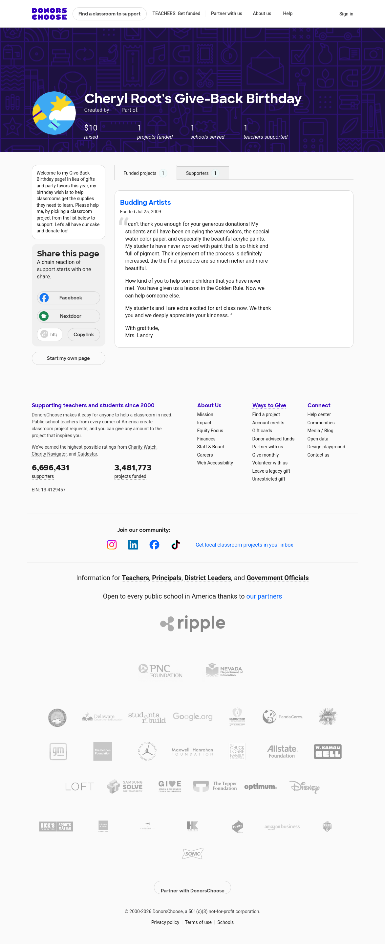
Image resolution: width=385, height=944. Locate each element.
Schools (225, 917)
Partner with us (226, 13)
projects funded (151, 470)
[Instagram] (111, 544)
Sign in (346, 13)
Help (287, 13)
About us (262, 13)
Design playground (326, 446)
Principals (167, 578)
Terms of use (198, 917)
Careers (205, 455)
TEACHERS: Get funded (176, 13)
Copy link (84, 335)
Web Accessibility (215, 462)
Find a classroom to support (109, 14)
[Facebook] (154, 544)
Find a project (266, 414)
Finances (206, 438)
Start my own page (68, 358)
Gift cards (262, 430)
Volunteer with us (270, 462)
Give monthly (265, 455)
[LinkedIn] (133, 544)
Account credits (268, 422)
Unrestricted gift (268, 479)
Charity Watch (142, 447)
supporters (68, 470)
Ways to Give (269, 405)
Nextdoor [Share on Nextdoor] (60, 316)
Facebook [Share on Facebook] (60, 298)
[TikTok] (175, 544)
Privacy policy (165, 917)
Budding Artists (145, 202)
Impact (204, 422)
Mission (205, 414)
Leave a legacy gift (271, 471)
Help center (319, 414)
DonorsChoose (49, 14)
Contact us (319, 455)
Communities (321, 422)
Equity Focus (210, 430)
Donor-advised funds (273, 438)
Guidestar (87, 454)
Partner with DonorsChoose (193, 882)
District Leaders (207, 578)
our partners (264, 596)
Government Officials (277, 578)
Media (314, 430)
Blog (328, 430)
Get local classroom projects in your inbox (244, 545)
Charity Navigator (49, 454)
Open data (318, 438)
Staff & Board (211, 446)
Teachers (135, 578)
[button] (68, 334)
